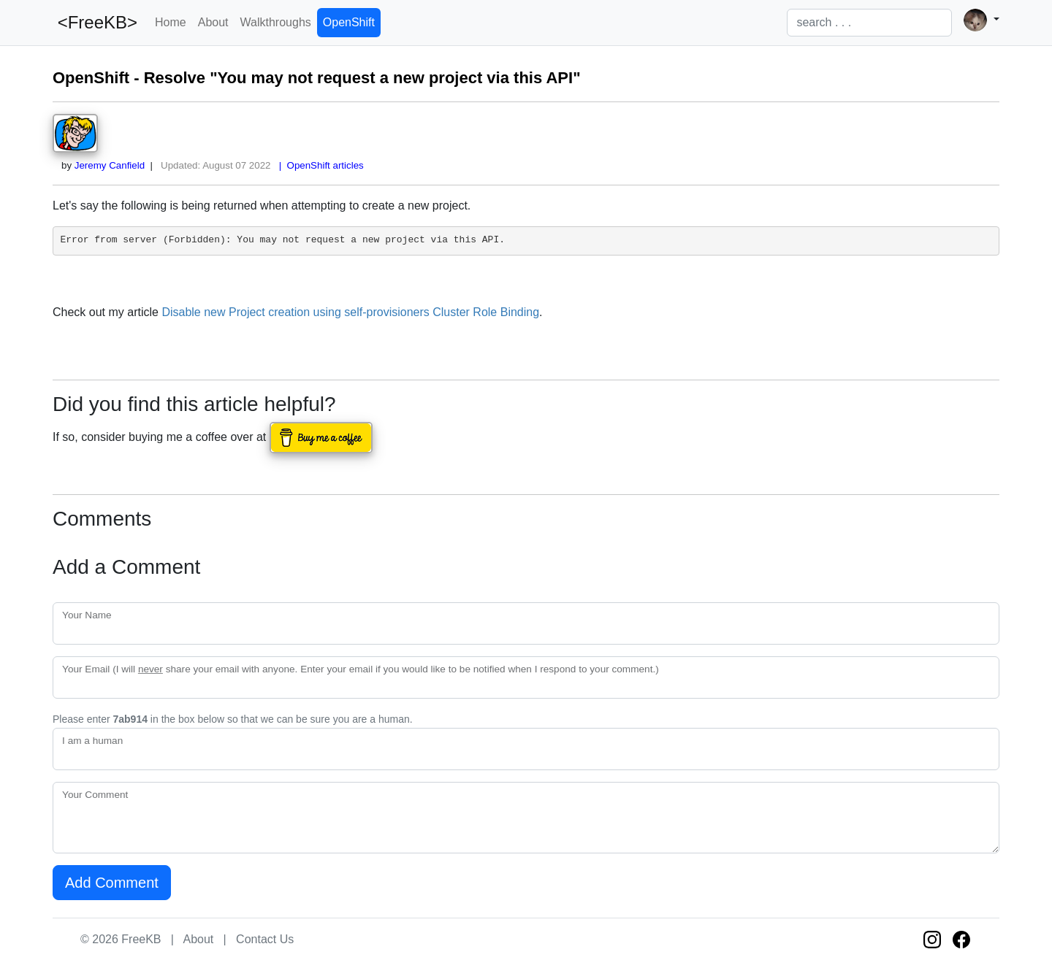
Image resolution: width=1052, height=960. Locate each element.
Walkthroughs (275, 22)
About (213, 22)
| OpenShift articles (318, 165)
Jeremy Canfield (110, 165)
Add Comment (112, 883)
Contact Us (265, 939)
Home (170, 22)
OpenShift (349, 22)
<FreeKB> (95, 22)
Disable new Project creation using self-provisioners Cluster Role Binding (350, 312)
